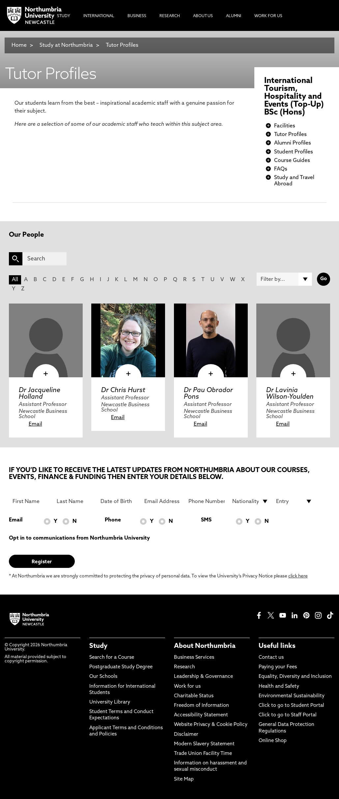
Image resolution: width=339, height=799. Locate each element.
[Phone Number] (206, 501)
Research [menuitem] (169, 16)
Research (184, 667)
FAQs (280, 169)
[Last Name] (74, 501)
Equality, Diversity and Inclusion (295, 676)
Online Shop (273, 740)
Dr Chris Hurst (123, 390)
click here (298, 576)
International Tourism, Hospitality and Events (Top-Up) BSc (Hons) (294, 97)
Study (98, 646)
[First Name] (30, 501)
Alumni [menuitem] (233, 16)
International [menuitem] (98, 16)
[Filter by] (284, 279)
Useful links (277, 646)
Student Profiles (293, 152)
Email (35, 424)
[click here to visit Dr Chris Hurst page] (128, 340)
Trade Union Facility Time (203, 753)
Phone (113, 520)
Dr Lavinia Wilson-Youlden (290, 393)
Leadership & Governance (203, 676)
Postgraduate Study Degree (121, 667)
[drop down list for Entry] (294, 501)
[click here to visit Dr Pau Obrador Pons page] (211, 340)
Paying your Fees (278, 667)
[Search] (44, 258)
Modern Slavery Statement (204, 744)
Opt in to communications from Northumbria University (79, 538)
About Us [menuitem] (203, 16)
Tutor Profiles (122, 45)
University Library (109, 702)
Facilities (284, 126)
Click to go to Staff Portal (288, 715)
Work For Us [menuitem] (268, 16)
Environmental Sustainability (292, 696)
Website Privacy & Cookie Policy (210, 724)
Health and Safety (279, 686)
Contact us (271, 657)
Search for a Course (111, 657)
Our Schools (103, 676)
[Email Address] (162, 501)
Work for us (187, 686)
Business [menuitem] (136, 16)
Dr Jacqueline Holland (39, 393)
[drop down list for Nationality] (250, 501)
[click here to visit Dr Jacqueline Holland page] (46, 340)
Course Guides (292, 160)
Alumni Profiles (292, 143)
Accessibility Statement (201, 715)
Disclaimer (186, 734)
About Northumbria (205, 646)
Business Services (194, 657)
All (15, 279)
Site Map (184, 779)
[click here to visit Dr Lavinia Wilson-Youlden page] (293, 340)
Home (19, 45)
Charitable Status (193, 696)
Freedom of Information (201, 705)
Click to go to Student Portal (291, 705)
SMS (206, 520)
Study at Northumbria (66, 45)
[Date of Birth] (118, 501)
